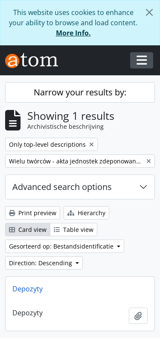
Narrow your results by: (80, 92)
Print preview (32, 213)
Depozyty (27, 289)
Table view (73, 229)
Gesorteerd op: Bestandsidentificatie (62, 246)
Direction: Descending (41, 263)
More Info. (73, 33)
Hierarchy (86, 213)
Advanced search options (62, 187)
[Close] (149, 12)
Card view (28, 229)
